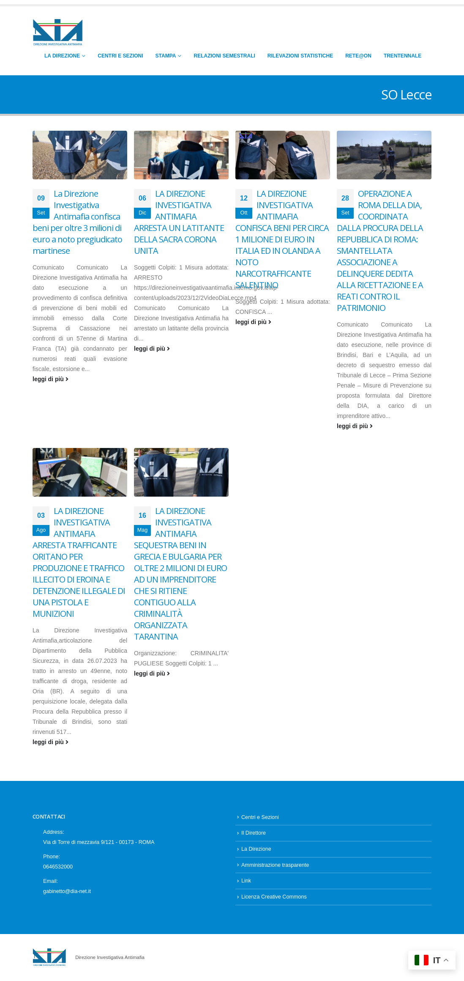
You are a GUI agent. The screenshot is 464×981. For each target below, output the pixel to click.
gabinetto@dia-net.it (67, 891)
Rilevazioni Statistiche (300, 56)
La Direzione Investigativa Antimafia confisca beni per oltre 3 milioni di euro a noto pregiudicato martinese (77, 222)
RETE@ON (358, 56)
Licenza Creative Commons (274, 897)
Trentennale (402, 56)
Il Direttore (253, 833)
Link (246, 881)
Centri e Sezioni (120, 56)
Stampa (166, 56)
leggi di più (50, 379)
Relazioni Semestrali (224, 56)
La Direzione (62, 56)
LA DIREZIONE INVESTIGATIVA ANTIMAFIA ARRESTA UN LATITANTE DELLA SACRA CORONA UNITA (179, 222)
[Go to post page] (80, 155)
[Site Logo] (58, 33)
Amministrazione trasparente (275, 865)
